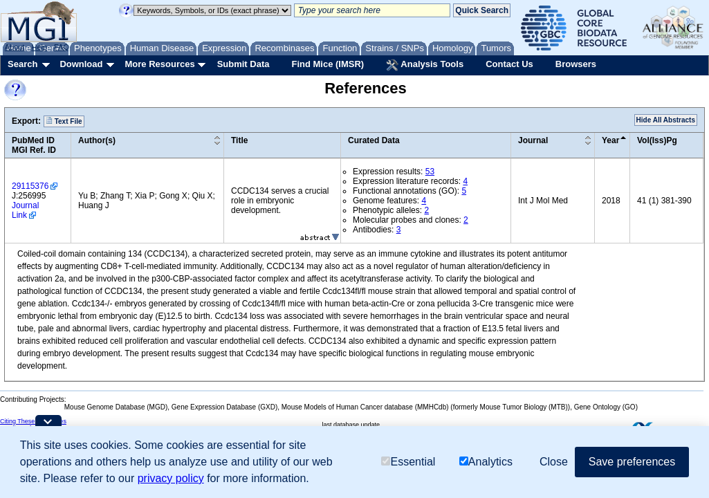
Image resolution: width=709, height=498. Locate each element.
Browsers (575, 64)
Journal (533, 140)
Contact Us (509, 64)
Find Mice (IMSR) (327, 64)
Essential (408, 462)
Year (610, 140)
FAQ (61, 47)
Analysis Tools (424, 65)
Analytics (486, 462)
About (15, 47)
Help (39, 47)
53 (429, 171)
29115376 (30, 186)
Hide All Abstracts (665, 120)
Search (22, 64)
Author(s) (97, 140)
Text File (64, 121)
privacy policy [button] (171, 478)
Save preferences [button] (632, 462)
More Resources (159, 64)
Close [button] (554, 462)
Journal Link (25, 210)
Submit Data (243, 64)
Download (80, 64)
